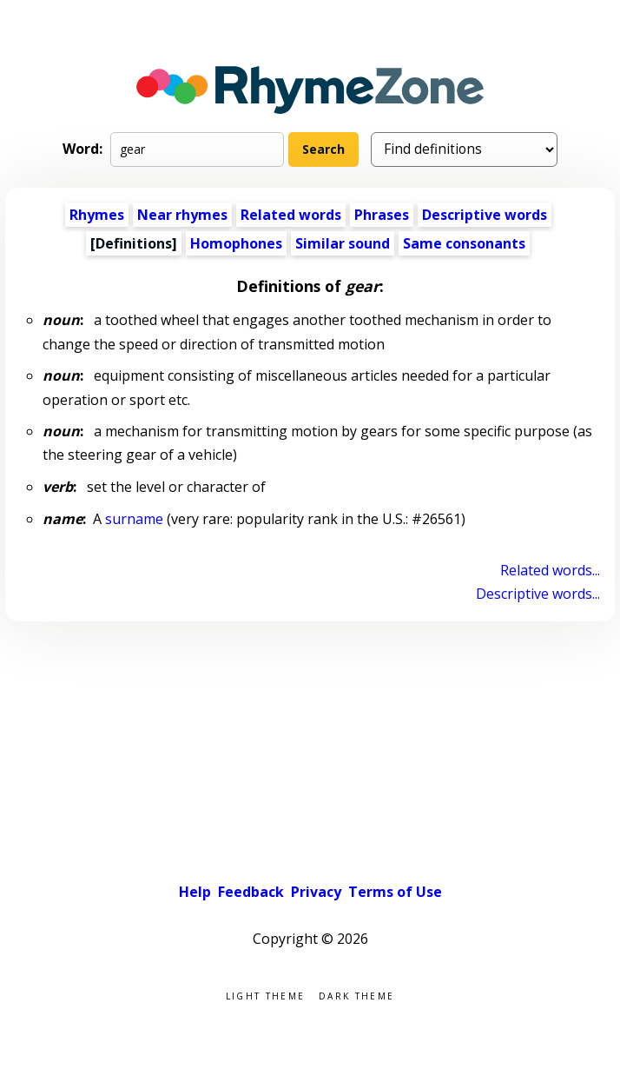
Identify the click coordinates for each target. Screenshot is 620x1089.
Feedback (251, 891)
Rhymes (96, 214)
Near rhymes (182, 214)
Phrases (381, 214)
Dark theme (356, 994)
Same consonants (464, 243)
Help (195, 891)
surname (134, 518)
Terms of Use (395, 891)
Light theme (265, 994)
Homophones (236, 243)
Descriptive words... (538, 593)
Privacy (316, 891)
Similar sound (342, 243)
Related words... (550, 570)
